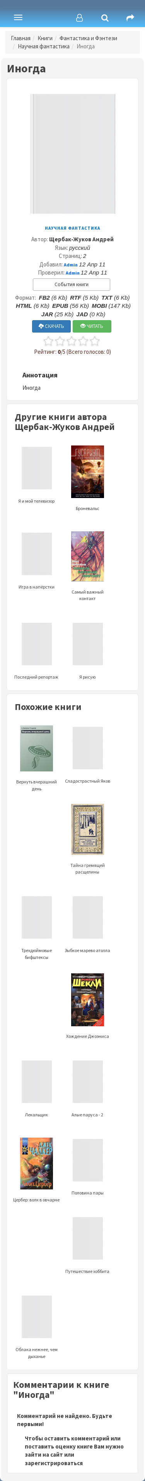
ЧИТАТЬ (91, 326)
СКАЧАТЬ (51, 326)
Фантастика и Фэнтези (88, 38)
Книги (45, 38)
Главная (21, 38)
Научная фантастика (44, 46)
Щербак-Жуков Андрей (81, 239)
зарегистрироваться (54, 1463)
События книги (72, 284)
